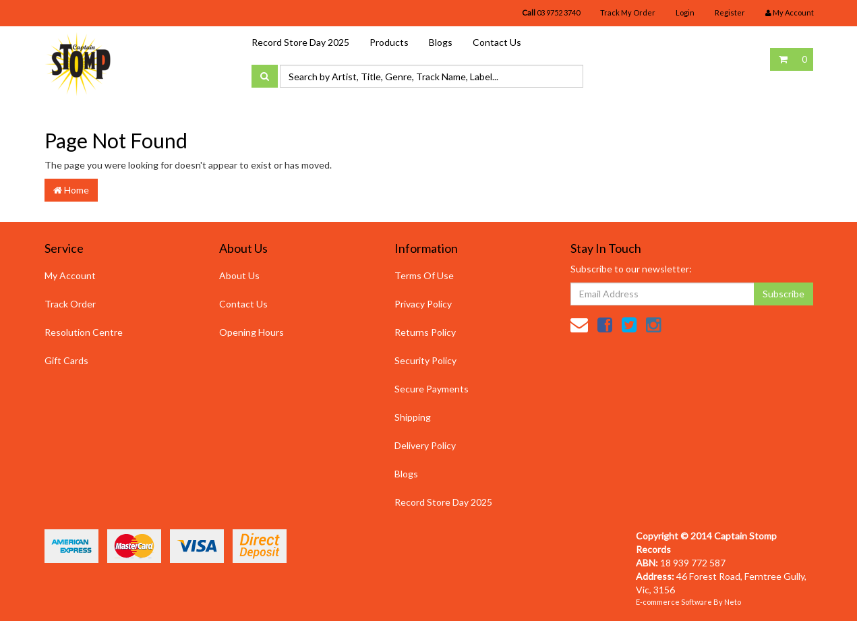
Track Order (70, 303)
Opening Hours (251, 332)
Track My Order (627, 12)
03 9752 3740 (551, 12)
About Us (239, 275)
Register (730, 12)
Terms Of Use (424, 275)
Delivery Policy (425, 445)
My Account (70, 275)
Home (71, 190)
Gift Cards (66, 360)
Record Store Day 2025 (300, 42)
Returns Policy (425, 332)
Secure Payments (431, 388)
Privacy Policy (423, 303)
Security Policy (425, 360)
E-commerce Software (674, 601)
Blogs (440, 42)
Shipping (412, 417)
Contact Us (497, 42)
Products (389, 42)
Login (685, 12)
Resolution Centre (84, 332)
